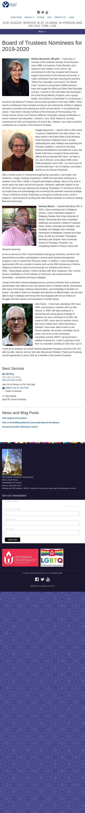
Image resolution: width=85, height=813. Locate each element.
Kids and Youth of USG (12, 380)
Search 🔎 (30, 17)
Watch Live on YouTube (17, 388)
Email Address (12, 509)
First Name (10, 519)
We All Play (8, 374)
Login (71, 17)
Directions (16, 17)
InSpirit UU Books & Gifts (42, 586)
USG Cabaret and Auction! (14, 418)
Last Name (10, 529)
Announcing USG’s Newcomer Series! (20, 427)
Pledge (41, 17)
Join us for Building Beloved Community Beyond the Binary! (30, 422)
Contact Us (60, 17)
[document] (42, 236)
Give (49, 17)
